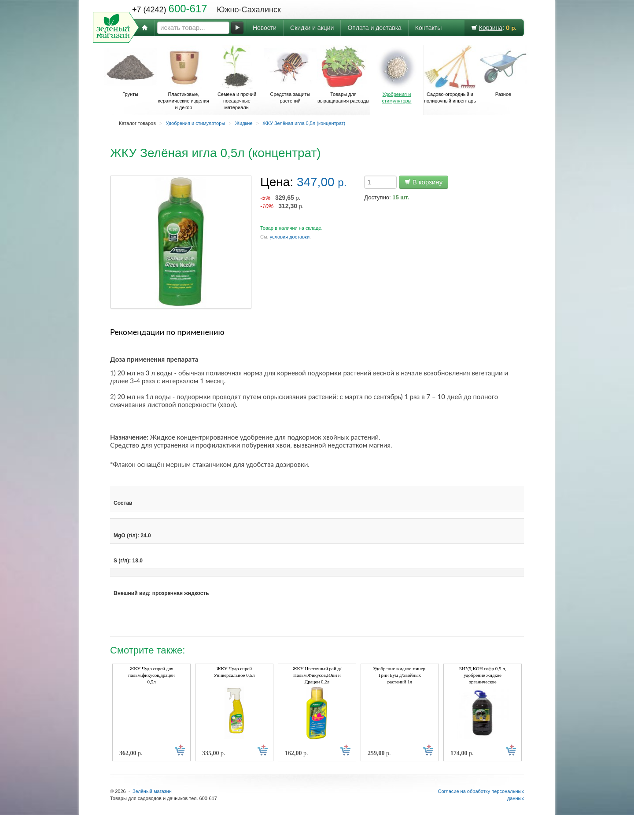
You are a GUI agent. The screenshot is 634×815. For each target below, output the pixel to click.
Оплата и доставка (374, 27)
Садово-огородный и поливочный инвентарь (450, 74)
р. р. (282, 201)
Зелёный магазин (152, 791)
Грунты (130, 71)
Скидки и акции (312, 27)
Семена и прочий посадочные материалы (236, 77)
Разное (503, 71)
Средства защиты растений (290, 74)
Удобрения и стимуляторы (396, 74)
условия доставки (290, 236)
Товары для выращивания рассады (343, 74)
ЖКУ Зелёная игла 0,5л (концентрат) (303, 123)
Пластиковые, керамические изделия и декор (183, 77)
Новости (264, 27)
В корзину (424, 182)
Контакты (428, 27)
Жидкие (244, 123)
